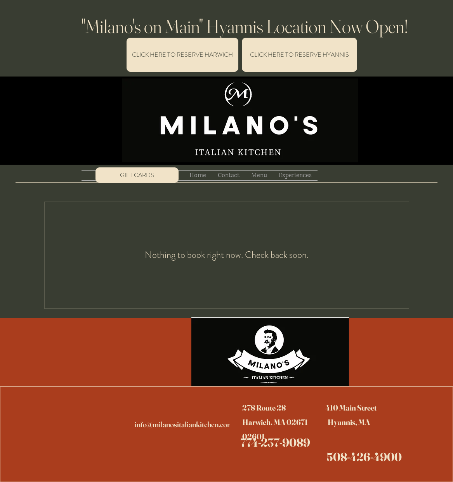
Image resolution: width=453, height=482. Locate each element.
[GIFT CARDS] (137, 175)
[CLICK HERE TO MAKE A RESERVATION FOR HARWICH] (182, 55)
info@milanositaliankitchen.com (184, 424)
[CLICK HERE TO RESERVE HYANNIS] (299, 55)
